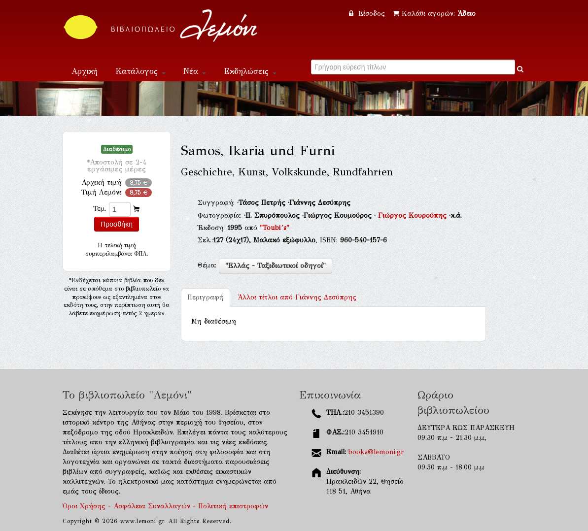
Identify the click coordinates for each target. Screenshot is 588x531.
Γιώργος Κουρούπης (413, 215)
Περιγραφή (205, 297)
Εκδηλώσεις (250, 71)
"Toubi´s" (274, 228)
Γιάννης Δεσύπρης (297, 297)
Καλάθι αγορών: (434, 13)
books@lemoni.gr (376, 452)
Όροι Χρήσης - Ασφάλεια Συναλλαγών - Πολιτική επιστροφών (165, 506)
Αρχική (84, 71)
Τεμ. (99, 208)
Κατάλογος (140, 71)
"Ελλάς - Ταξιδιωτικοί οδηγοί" (275, 266)
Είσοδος (368, 13)
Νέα (194, 71)
